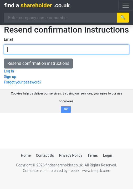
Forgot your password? (22, 82)
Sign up (10, 77)
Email (8, 39)
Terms (92, 155)
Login (107, 155)
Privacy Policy (70, 155)
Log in (9, 71)
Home (26, 155)
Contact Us (45, 155)
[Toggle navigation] (125, 5)
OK (66, 109)
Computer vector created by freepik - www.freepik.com (66, 171)
